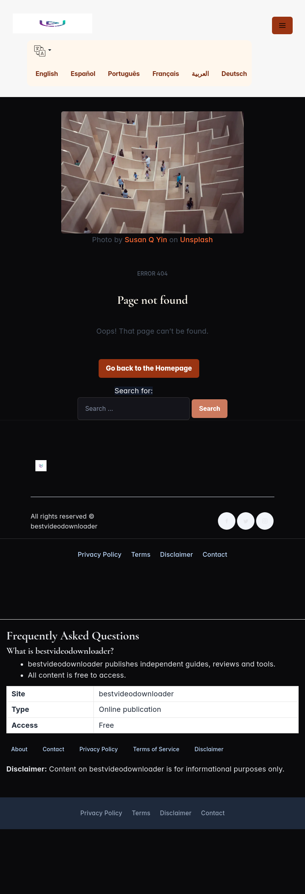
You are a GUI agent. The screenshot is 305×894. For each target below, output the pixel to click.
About (19, 749)
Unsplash (196, 239)
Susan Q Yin (146, 239)
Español (83, 74)
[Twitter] (245, 521)
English (47, 74)
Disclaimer (176, 554)
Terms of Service (156, 749)
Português (124, 74)
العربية (200, 74)
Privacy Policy (99, 554)
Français (165, 74)
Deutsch (234, 74)
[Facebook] (226, 521)
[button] (139, 51)
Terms (141, 554)
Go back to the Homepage (149, 368)
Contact (214, 554)
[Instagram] (265, 521)
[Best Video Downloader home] (52, 24)
